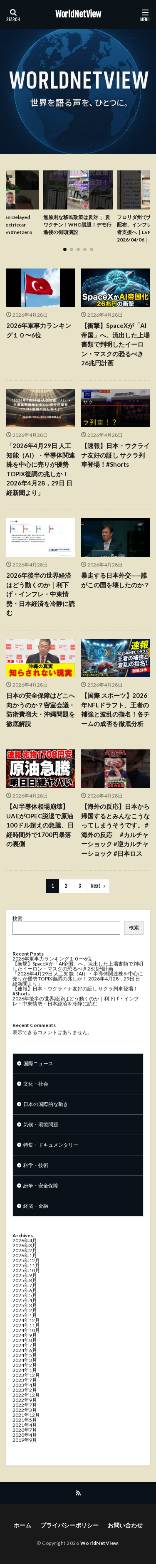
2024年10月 (26, 1330)
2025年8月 (24, 1280)
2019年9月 (24, 1440)
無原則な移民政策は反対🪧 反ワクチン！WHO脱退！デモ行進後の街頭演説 (77, 224)
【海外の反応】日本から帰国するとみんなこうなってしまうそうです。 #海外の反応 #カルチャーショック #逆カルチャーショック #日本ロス (115, 830)
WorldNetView (78, 14)
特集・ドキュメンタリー (50, 1145)
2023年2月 (24, 1390)
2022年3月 (24, 1410)
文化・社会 (35, 1084)
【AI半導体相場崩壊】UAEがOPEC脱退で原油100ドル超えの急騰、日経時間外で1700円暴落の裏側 (40, 825)
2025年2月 (24, 1310)
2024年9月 (24, 1335)
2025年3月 (24, 1305)
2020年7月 (24, 1430)
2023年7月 (24, 1380)
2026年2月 (24, 1250)
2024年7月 (24, 1345)
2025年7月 (24, 1285)
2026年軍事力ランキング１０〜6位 (38, 330)
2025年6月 (24, 1290)
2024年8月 (24, 1340)
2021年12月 (26, 1415)
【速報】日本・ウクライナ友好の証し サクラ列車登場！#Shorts (115, 455)
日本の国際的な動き (45, 1104)
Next (96, 886)
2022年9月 (24, 1400)
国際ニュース (38, 1063)
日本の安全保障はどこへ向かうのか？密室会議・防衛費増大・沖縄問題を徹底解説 (40, 709)
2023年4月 (24, 1385)
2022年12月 (26, 1395)
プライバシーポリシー (69, 1525)
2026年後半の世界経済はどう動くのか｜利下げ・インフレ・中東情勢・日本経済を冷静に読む (40, 593)
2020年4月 (24, 1435)
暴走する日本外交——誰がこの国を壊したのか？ (115, 580)
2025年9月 (24, 1275)
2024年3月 (24, 1360)
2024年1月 (24, 1370)
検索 (17, 918)
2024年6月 (24, 1350)
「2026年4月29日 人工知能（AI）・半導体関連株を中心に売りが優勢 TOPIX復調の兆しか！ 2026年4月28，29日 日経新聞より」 (40, 469)
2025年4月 (24, 1300)
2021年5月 (24, 1420)
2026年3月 (24, 1245)
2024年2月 (24, 1365)
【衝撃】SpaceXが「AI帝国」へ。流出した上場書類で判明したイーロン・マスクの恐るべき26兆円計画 (115, 344)
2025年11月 (26, 1265)
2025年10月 (26, 1270)
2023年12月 (26, 1375)
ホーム (22, 1525)
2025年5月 (24, 1295)
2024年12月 (26, 1320)
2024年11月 (26, 1325)
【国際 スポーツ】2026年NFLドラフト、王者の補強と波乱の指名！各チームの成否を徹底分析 (115, 709)
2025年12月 (26, 1260)
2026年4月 (24, 1240)
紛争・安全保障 (40, 1185)
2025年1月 (24, 1315)
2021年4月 (24, 1425)
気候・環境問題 (40, 1124)
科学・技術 (35, 1165)
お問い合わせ (125, 1525)
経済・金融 (35, 1206)
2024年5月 (24, 1355)
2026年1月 (24, 1255)
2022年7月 (24, 1405)
